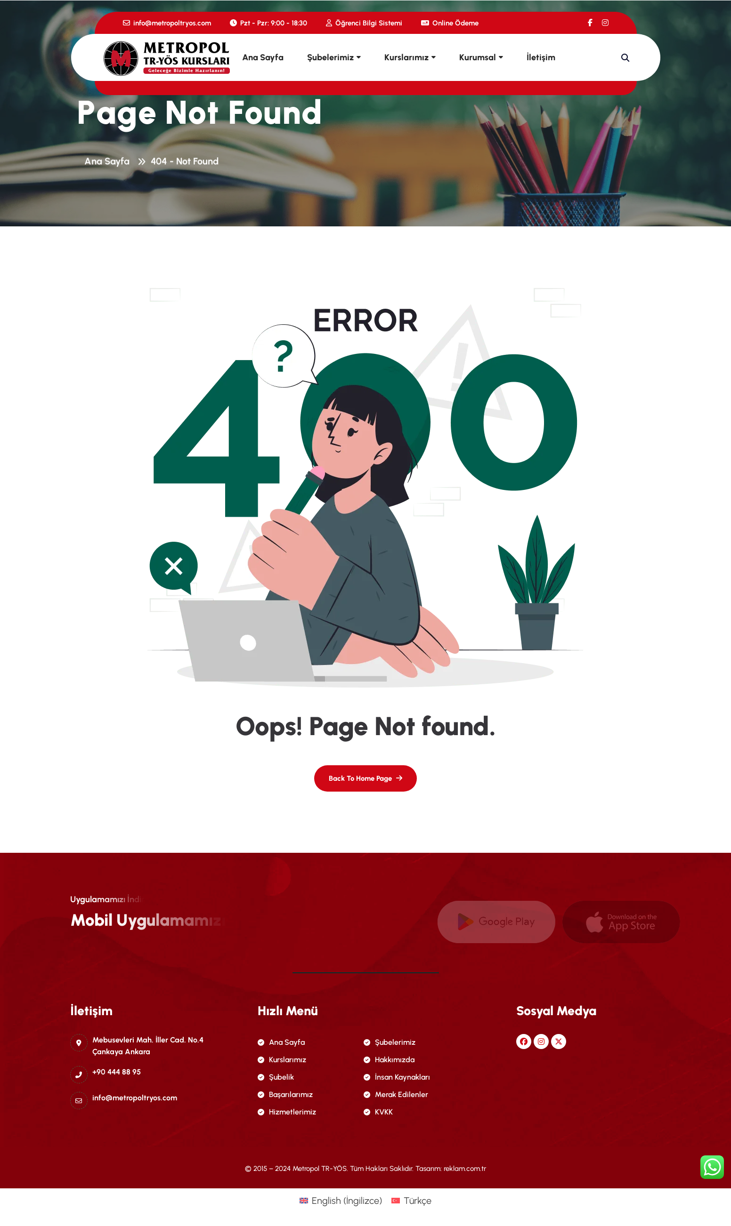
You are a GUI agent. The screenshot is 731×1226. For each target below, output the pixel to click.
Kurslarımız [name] (282, 1059)
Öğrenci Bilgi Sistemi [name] (364, 23)
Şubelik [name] (276, 1077)
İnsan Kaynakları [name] (397, 1077)
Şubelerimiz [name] (389, 1042)
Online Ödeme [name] (450, 23)
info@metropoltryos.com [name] (167, 23)
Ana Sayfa (263, 57)
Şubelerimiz (330, 57)
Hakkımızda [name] (389, 1059)
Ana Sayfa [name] (281, 1042)
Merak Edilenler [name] (396, 1094)
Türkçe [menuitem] (417, 1200)
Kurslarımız (406, 57)
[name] (590, 23)
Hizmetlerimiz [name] (287, 1111)
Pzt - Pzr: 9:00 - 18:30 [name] (268, 23)
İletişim (541, 57)
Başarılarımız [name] (285, 1094)
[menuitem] (341, 1200)
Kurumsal (477, 57)
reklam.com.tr (465, 1168)
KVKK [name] (378, 1111)
